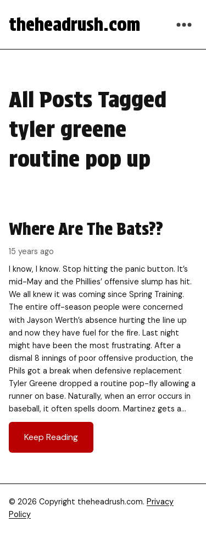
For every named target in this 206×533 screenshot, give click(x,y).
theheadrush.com (74, 24)
